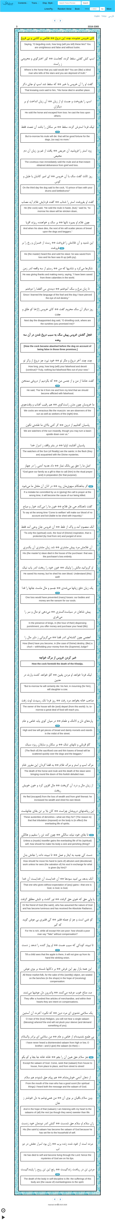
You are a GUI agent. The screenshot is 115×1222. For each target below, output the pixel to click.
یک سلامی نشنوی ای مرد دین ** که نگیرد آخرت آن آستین (57, 1013)
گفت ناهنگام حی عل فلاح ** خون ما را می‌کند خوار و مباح (57, 507)
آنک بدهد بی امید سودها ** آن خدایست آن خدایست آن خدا (57, 879)
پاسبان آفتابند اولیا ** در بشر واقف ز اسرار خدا (57, 445)
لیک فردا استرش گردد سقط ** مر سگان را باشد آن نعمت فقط (57, 127)
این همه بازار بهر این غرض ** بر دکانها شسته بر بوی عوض (57, 969)
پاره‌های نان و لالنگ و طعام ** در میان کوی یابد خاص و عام (57, 721)
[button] (23, 3)
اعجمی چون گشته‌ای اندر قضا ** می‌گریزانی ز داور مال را (57, 637)
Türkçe (103, 16)
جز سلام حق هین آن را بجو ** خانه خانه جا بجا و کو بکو (55, 1057)
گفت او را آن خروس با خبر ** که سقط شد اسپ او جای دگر (57, 84)
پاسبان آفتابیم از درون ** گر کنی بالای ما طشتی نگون (57, 425)
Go (102, 9)
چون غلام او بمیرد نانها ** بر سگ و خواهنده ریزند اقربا (57, 222)
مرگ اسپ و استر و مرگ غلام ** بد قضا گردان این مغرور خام (57, 765)
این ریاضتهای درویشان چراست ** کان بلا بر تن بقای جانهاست (57, 811)
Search (85, 3)
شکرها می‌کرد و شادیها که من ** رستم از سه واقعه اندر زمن (57, 268)
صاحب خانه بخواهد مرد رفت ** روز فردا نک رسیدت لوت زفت (57, 701)
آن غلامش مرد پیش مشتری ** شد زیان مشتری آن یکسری (57, 547)
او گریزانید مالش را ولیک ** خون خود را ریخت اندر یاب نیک (57, 568)
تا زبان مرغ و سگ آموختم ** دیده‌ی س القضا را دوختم (57, 289)
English (97, 16)
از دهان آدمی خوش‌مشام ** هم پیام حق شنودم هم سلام (57, 1077)
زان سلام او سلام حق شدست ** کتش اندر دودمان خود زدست (57, 1123)
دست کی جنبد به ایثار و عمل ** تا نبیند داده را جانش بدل (57, 855)
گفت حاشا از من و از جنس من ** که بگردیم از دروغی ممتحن (57, 381)
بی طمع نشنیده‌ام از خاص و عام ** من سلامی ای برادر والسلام (57, 1037)
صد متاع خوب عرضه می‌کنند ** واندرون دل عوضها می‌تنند (57, 993)
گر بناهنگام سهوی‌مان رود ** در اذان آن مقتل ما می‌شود (55, 486)
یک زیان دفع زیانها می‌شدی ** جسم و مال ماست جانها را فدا (57, 588)
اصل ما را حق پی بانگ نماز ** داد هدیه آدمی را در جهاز (57, 466)
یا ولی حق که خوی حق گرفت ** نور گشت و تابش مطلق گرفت (58, 899)
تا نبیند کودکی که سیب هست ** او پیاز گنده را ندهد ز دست (57, 945)
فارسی (111, 16)
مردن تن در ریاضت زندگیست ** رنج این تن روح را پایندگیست (57, 1170)
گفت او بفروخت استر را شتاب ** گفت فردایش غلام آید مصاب (57, 202)
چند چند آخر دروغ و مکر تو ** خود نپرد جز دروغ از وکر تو (57, 361)
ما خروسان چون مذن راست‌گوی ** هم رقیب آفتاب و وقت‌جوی (57, 405)
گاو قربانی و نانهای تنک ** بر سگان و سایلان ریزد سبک (57, 745)
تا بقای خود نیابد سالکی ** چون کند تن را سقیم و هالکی (54, 835)
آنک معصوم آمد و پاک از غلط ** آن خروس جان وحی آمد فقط (57, 527)
